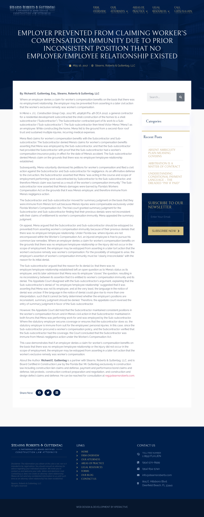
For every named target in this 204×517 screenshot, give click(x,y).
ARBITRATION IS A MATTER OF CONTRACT (164, 165)
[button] (39, 393)
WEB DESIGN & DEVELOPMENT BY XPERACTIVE (102, 507)
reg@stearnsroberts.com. (120, 375)
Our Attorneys (119, 10)
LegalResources (160, 10)
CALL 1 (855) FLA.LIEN (183, 9)
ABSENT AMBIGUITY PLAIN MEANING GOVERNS (161, 153)
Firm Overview (99, 9)
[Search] (181, 97)
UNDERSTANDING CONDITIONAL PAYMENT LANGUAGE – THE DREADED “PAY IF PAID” (165, 178)
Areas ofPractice (140, 10)
